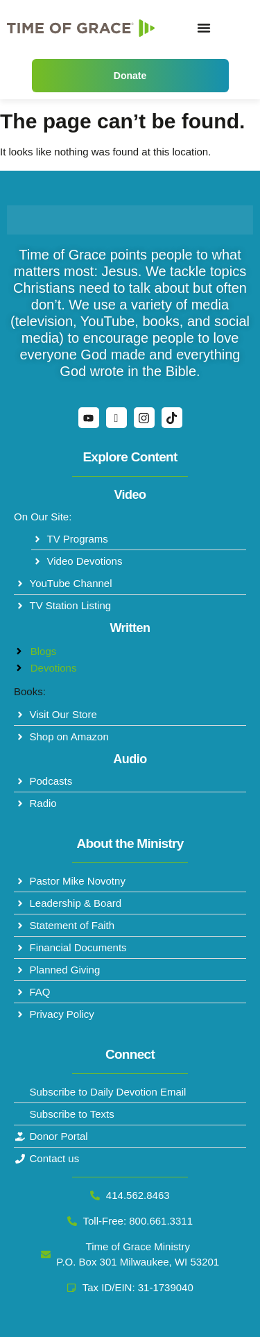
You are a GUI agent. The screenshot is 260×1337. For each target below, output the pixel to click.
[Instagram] (144, 417)
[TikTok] (172, 417)
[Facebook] (116, 417)
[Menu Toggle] (204, 28)
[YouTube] (88, 417)
